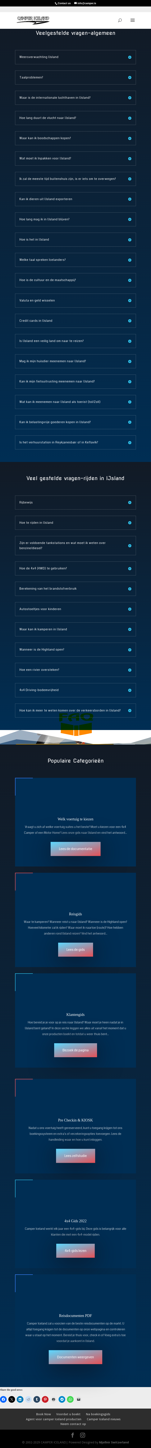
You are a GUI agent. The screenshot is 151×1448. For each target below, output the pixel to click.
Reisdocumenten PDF (75, 1316)
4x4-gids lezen (75, 1250)
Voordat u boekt (68, 1414)
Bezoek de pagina (76, 1050)
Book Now (43, 1414)
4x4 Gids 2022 (75, 1221)
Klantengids (76, 1015)
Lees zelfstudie (75, 1155)
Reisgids (75, 914)
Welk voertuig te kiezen (75, 819)
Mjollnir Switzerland (114, 1442)
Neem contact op (73, 1424)
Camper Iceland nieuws (103, 1419)
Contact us (64, 3)
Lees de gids (76, 949)
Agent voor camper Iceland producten (53, 1419)
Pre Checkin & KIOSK (75, 1120)
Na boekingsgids (98, 1414)
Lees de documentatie (75, 848)
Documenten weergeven (75, 1357)
